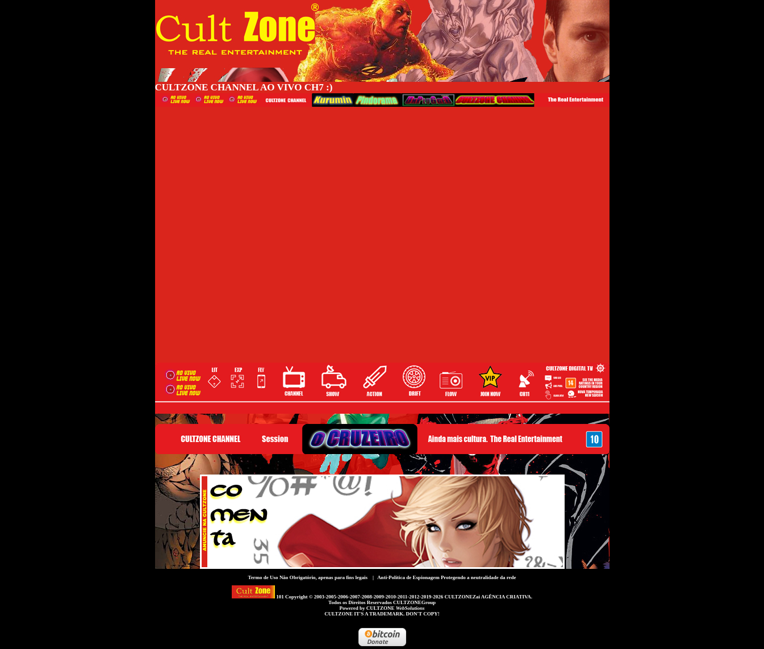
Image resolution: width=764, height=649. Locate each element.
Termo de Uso (263, 577)
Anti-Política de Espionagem (408, 577)
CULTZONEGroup (414, 602)
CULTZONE (395, 608)
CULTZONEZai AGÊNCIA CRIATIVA (487, 597)
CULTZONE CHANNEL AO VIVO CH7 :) (244, 87)
